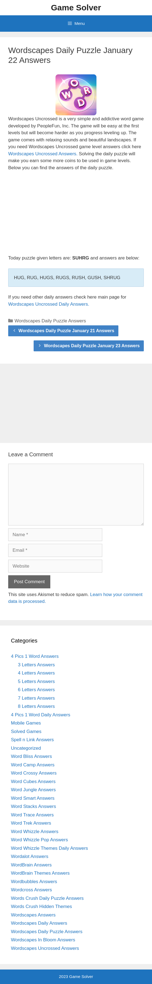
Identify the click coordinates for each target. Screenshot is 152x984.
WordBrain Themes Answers (40, 873)
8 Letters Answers (36, 706)
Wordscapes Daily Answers (39, 923)
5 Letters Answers (36, 681)
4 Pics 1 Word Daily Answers (40, 714)
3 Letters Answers (36, 664)
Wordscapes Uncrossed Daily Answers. (48, 304)
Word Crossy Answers (34, 773)
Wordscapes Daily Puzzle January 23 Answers (92, 345)
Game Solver (76, 7)
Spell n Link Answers (32, 739)
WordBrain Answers (31, 865)
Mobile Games (26, 723)
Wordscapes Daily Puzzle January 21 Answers (66, 330)
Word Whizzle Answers (35, 831)
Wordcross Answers (31, 889)
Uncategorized (26, 748)
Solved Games (26, 731)
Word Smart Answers (32, 798)
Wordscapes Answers (33, 915)
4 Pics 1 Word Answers (35, 656)
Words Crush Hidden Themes (41, 906)
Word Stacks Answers (33, 806)
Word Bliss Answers (31, 756)
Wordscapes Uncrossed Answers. (43, 153)
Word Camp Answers (32, 764)
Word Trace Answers (32, 814)
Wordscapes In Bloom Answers (43, 939)
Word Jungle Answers (33, 789)
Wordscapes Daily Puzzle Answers (50, 320)
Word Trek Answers (31, 823)
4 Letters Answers (36, 673)
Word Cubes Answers (33, 781)
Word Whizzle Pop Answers (39, 839)
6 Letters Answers (36, 689)
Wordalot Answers (29, 856)
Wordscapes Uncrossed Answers (45, 948)
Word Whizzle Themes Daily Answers (49, 848)
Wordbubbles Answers (34, 881)
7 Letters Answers (36, 698)
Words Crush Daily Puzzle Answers (47, 898)
